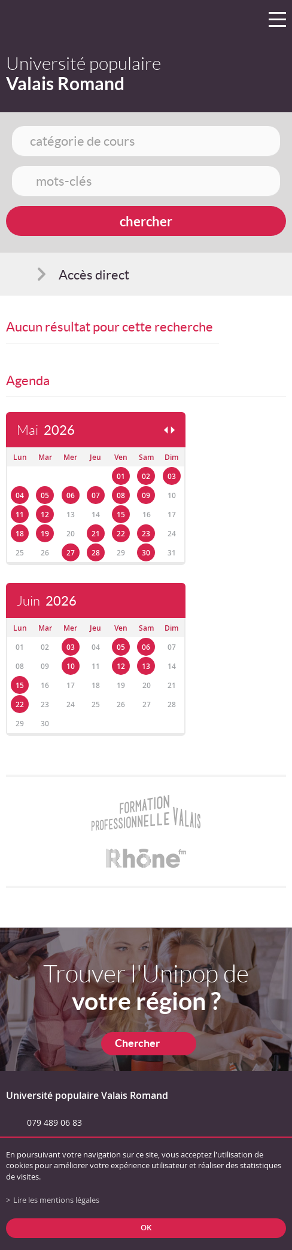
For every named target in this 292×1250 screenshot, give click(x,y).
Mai (46, 430)
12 (45, 514)
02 (146, 476)
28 (96, 553)
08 (121, 495)
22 (121, 534)
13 (146, 666)
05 (45, 495)
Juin (47, 601)
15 (121, 514)
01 (121, 476)
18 (20, 534)
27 (70, 553)
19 (45, 534)
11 (20, 514)
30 (146, 553)
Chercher (137, 1043)
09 (146, 495)
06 (70, 495)
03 (172, 476)
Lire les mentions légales (56, 1200)
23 (146, 534)
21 (96, 534)
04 (20, 495)
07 (96, 495)
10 (70, 666)
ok (146, 1228)
